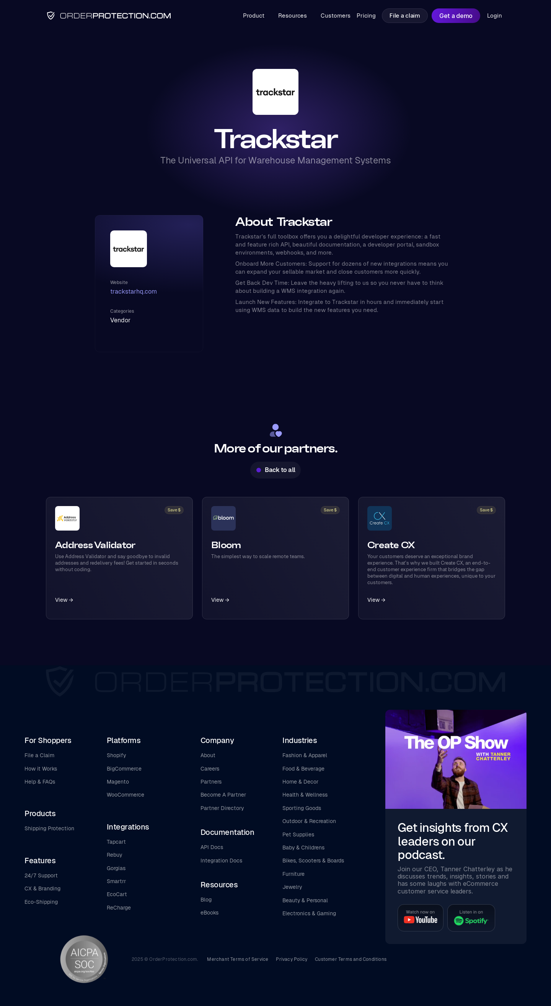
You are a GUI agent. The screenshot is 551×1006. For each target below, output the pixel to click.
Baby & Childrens (303, 847)
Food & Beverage (303, 769)
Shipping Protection (49, 828)
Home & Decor (300, 782)
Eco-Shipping (41, 902)
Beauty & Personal (305, 900)
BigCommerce (124, 769)
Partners (211, 782)
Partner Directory (222, 808)
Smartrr (116, 881)
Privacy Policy (291, 959)
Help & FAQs (39, 782)
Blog (206, 900)
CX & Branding (42, 888)
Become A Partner (223, 795)
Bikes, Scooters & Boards (313, 860)
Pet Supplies (298, 834)
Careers (210, 769)
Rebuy (114, 855)
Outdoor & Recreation (309, 821)
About (208, 755)
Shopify (116, 755)
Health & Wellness (305, 795)
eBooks (209, 913)
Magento (118, 782)
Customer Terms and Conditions (350, 959)
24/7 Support (41, 875)
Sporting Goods (301, 808)
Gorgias (116, 868)
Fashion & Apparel (304, 755)
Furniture (293, 874)
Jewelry (292, 887)
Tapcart (116, 842)
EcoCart (117, 894)
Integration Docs (221, 860)
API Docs (212, 847)
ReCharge (119, 908)
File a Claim (39, 755)
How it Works (40, 769)
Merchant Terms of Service (237, 959)
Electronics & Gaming (309, 913)
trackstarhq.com (133, 291)
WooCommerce (125, 795)
